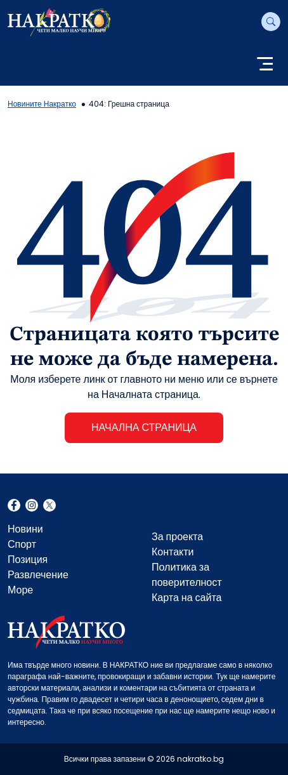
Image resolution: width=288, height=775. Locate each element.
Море (20, 590)
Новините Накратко (42, 103)
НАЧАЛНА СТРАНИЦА (144, 427)
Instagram (31, 506)
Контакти (173, 552)
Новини (25, 529)
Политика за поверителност (187, 575)
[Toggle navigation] (264, 65)
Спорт (22, 544)
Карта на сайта (186, 597)
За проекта (177, 536)
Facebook (14, 506)
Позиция (28, 559)
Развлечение (38, 574)
